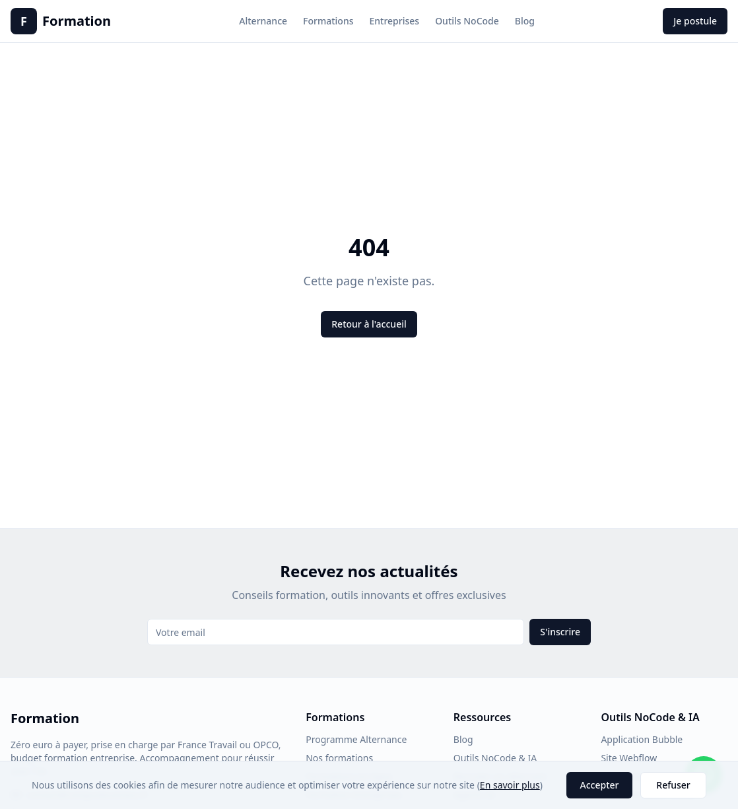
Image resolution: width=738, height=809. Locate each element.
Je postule (695, 21)
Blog (525, 21)
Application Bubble (642, 739)
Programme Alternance (356, 739)
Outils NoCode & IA (495, 758)
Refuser (673, 785)
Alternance (263, 21)
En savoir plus (510, 785)
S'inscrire (560, 631)
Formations (328, 21)
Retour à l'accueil (368, 324)
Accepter (599, 785)
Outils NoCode (467, 21)
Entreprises (394, 21)
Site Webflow (629, 758)
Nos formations (339, 758)
